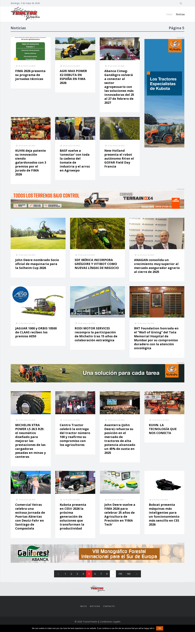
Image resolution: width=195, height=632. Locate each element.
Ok (159, 628)
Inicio (169, 14)
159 (120, 574)
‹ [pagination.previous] (57, 574)
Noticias (180, 14)
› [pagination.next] (137, 574)
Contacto (109, 609)
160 (128, 574)
